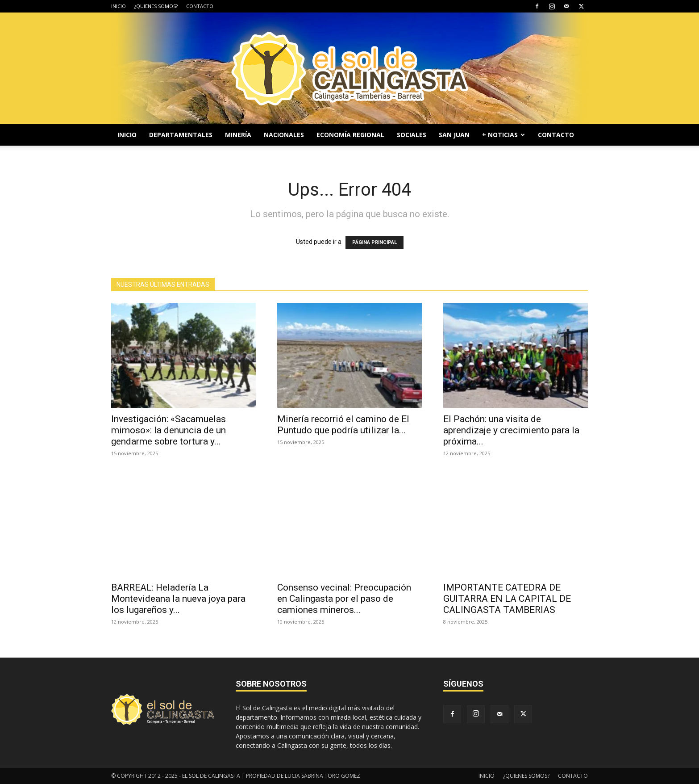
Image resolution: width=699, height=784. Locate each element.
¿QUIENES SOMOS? (156, 6)
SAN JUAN (454, 134)
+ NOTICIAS (503, 134)
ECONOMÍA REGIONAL (350, 134)
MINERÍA (238, 134)
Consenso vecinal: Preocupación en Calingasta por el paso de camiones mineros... (344, 598)
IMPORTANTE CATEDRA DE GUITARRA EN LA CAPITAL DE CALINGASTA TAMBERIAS (507, 598)
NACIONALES (284, 134)
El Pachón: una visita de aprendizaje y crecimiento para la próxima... (511, 430)
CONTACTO (199, 6)
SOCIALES (411, 134)
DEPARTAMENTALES (180, 134)
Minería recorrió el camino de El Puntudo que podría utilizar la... (343, 425)
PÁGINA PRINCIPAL (374, 242)
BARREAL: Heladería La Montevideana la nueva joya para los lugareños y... (178, 598)
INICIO (118, 6)
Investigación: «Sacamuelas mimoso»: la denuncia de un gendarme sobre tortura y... (168, 430)
